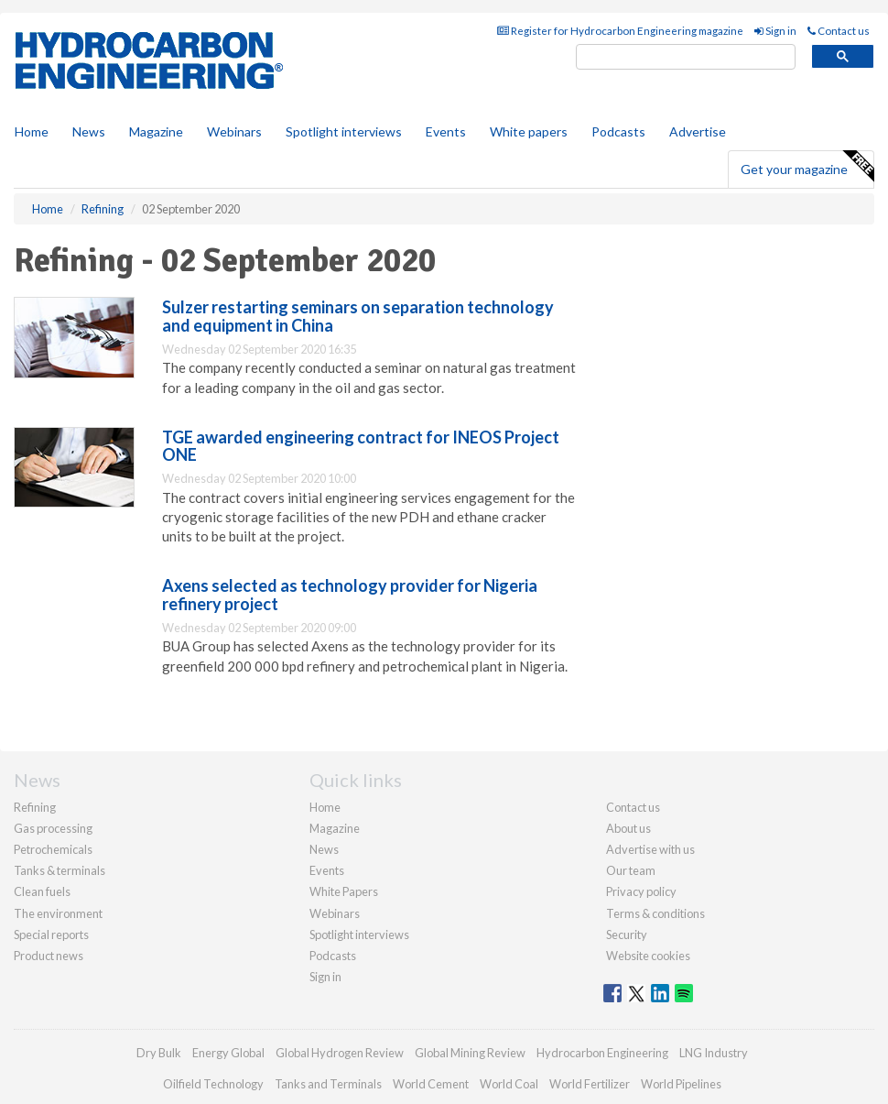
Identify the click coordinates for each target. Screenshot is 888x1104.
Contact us (838, 31)
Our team (630, 870)
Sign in (775, 31)
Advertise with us (650, 849)
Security (626, 934)
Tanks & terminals (59, 870)
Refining (35, 807)
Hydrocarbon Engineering (602, 1052)
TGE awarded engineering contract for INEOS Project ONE (360, 446)
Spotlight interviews (344, 131)
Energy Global (228, 1052)
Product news (48, 955)
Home (32, 131)
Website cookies (648, 955)
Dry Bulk (158, 1052)
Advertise (697, 131)
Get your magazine (807, 166)
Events (446, 131)
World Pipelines (681, 1084)
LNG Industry (713, 1052)
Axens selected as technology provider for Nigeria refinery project (349, 594)
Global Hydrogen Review (340, 1052)
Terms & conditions (655, 913)
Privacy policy (641, 891)
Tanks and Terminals (328, 1084)
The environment (58, 913)
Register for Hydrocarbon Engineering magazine (620, 31)
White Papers (343, 891)
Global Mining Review (470, 1052)
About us (628, 828)
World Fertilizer (589, 1084)
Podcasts (618, 131)
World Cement (431, 1084)
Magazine (156, 131)
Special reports (51, 934)
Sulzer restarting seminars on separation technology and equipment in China (358, 316)
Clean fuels (42, 891)
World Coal (509, 1084)
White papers (529, 131)
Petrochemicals (53, 849)
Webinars (234, 131)
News (324, 849)
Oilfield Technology (213, 1084)
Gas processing (53, 828)
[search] (686, 57)
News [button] (88, 131)
